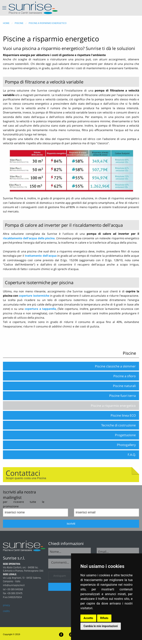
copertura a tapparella (40, 309)
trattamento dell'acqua (40, 255)
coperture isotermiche (34, 295)
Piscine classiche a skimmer (115, 366)
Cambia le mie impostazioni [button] (101, 626)
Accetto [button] (88, 618)
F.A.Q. (132, 454)
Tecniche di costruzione (118, 425)
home (6, 23)
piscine (19, 23)
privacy (6, 605)
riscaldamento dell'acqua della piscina (29, 238)
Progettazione (125, 435)
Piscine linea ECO (123, 415)
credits (6, 611)
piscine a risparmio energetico (47, 23)
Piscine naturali (124, 386)
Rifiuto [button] (104, 618)
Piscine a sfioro (124, 376)
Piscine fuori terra (122, 395)
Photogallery (126, 445)
